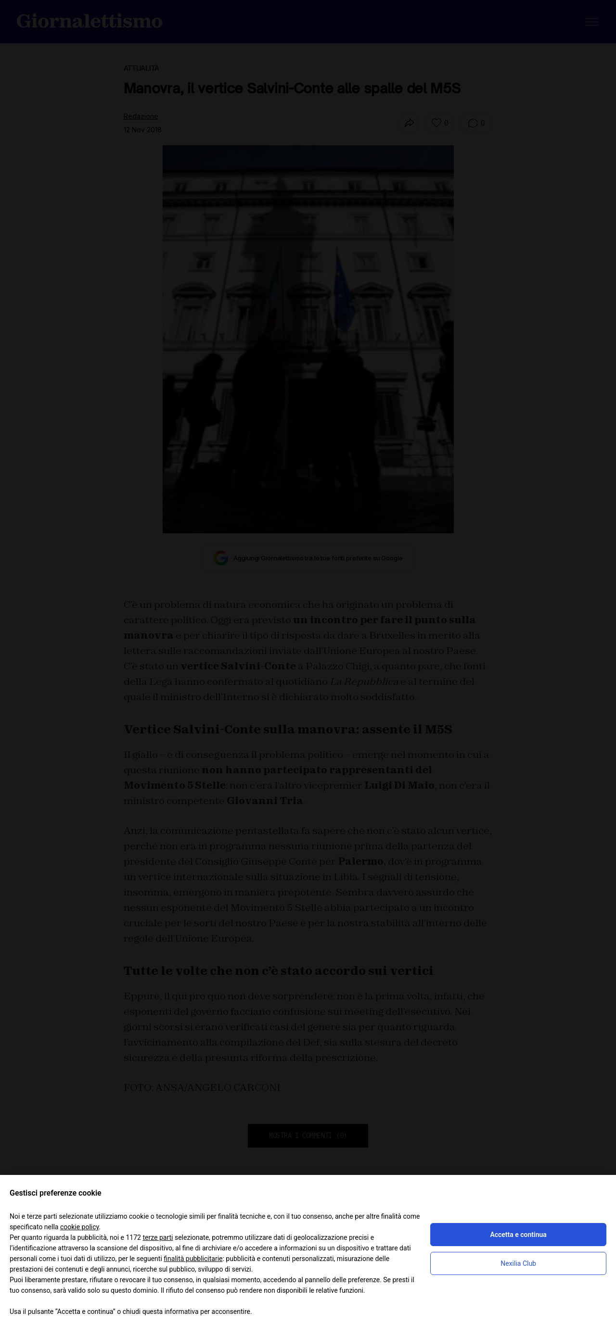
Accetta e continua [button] (518, 1234)
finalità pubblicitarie (193, 1258)
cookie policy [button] (79, 1227)
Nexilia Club (518, 1263)
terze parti (157, 1237)
